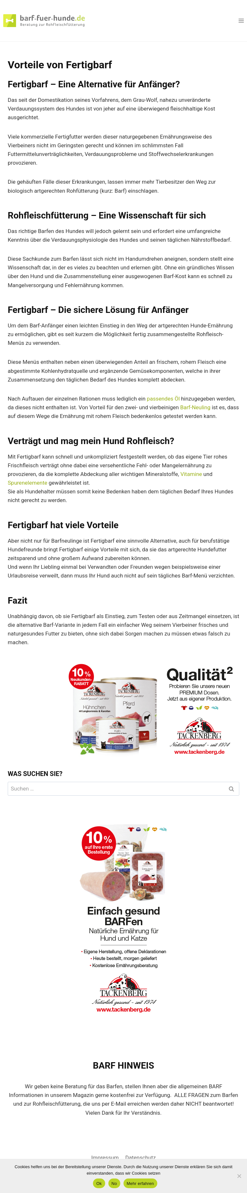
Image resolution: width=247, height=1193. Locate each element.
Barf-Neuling (195, 407)
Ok (99, 1183)
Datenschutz (140, 1157)
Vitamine (191, 474)
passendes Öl (163, 398)
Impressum (105, 1157)
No (114, 1183)
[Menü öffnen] (241, 20)
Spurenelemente (27, 483)
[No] (239, 1176)
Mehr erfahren (140, 1183)
